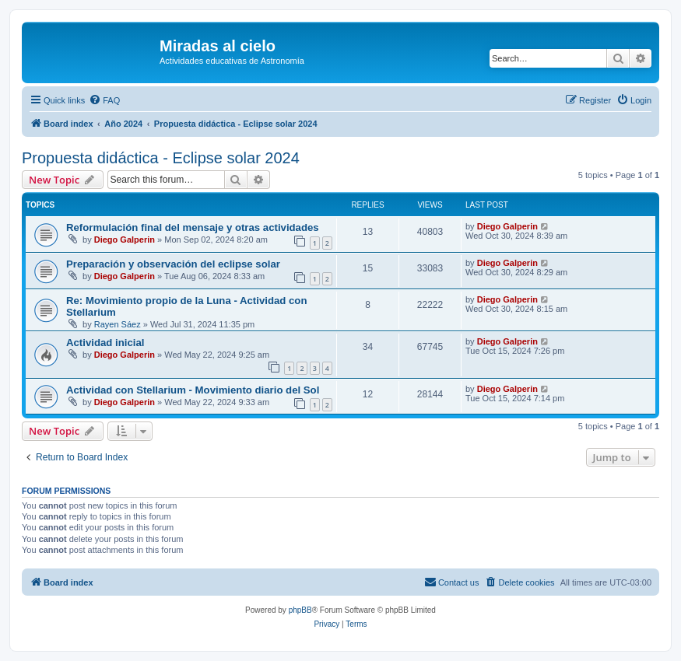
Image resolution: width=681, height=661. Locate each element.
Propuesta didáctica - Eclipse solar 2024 (161, 157)
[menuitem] (104, 100)
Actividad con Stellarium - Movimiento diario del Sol (192, 390)
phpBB (300, 610)
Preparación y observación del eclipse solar (173, 264)
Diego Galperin (124, 239)
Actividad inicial (105, 342)
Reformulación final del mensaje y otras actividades (192, 227)
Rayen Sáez (117, 324)
